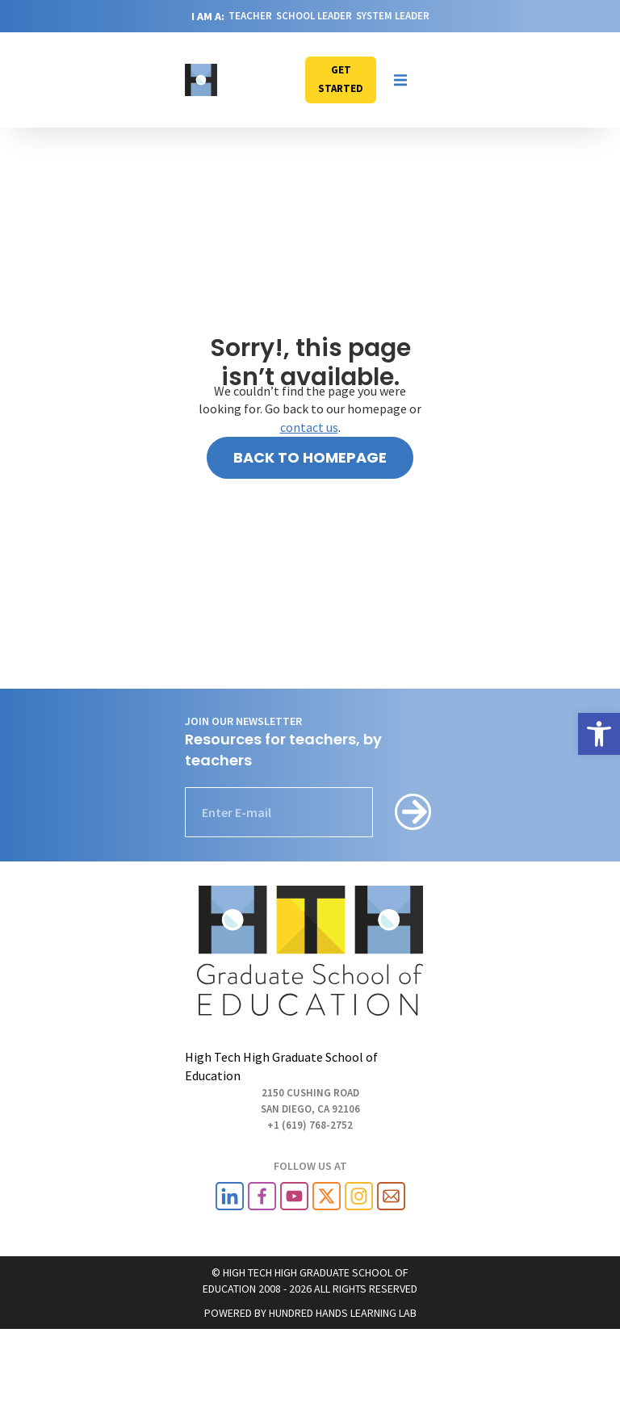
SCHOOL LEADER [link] (314, 16)
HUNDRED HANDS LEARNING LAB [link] (343, 1313)
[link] (599, 734)
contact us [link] (309, 427)
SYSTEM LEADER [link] (392, 16)
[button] (400, 79)
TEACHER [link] (250, 16)
